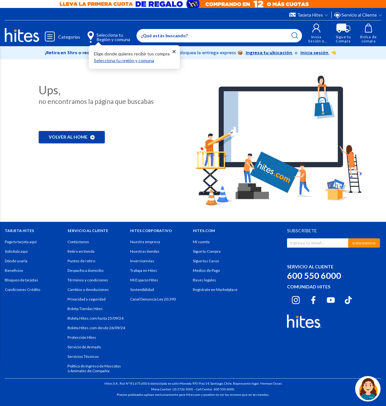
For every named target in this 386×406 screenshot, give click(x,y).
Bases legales (204, 280)
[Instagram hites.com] (296, 299)
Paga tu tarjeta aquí (21, 241)
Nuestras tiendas (144, 251)
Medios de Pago (206, 270)
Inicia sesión (314, 52)
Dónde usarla (16, 260)
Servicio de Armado (84, 346)
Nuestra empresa (145, 241)
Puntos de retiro (81, 260)
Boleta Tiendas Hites (85, 308)
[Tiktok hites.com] (348, 299)
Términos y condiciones (87, 280)
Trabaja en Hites (143, 270)
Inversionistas (142, 260)
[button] (316, 33)
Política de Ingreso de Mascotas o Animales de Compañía (94, 368)
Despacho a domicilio (85, 270)
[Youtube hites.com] (331, 299)
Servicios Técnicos (83, 356)
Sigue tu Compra (207, 251)
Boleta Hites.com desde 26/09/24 (96, 327)
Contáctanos (78, 241)
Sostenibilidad (142, 289)
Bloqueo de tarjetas (21, 280)
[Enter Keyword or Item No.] (219, 35)
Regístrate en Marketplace (215, 289)
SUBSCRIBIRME (364, 243)
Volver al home (72, 137)
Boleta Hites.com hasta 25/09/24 (95, 318)
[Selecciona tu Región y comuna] (103, 33)
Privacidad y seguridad (86, 299)
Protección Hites (81, 337)
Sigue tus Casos (206, 260)
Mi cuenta (201, 241)
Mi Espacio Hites (144, 280)
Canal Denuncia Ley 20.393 (153, 299)
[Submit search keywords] (294, 35)
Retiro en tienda (81, 251)
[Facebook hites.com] (313, 299)
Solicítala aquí (16, 251)
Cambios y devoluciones (88, 289)
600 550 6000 (314, 275)
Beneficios (14, 270)
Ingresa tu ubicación (269, 52)
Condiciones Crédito (22, 289)
